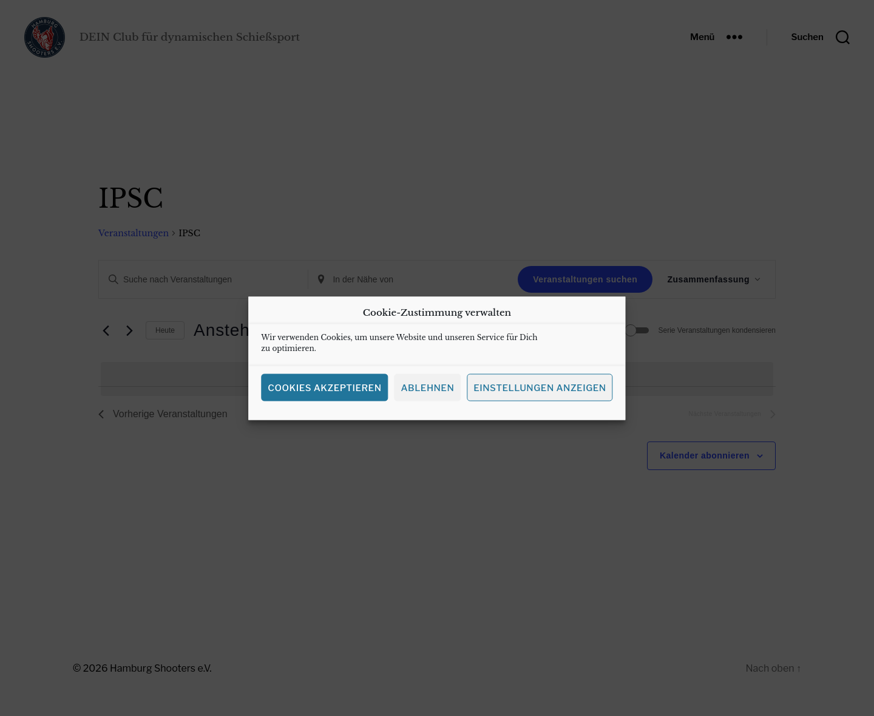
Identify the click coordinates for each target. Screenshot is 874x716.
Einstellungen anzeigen (539, 397)
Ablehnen (427, 397)
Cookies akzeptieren (324, 397)
